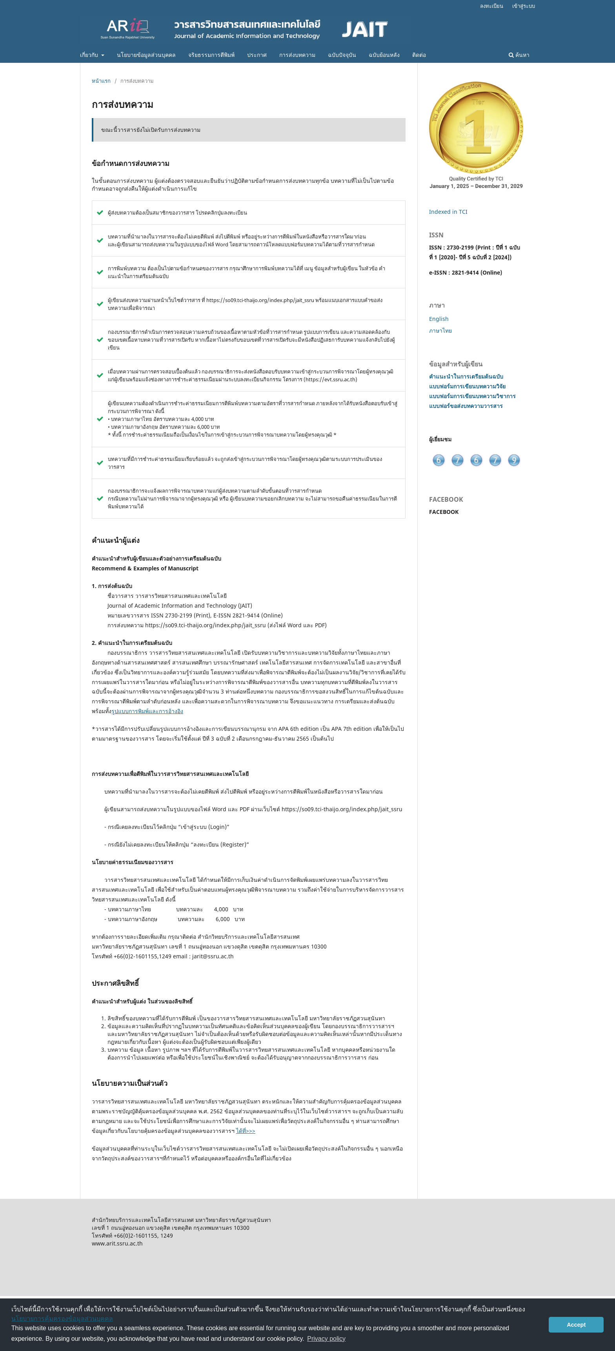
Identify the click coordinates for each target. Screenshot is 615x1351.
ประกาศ (257, 54)
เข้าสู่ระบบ (523, 5)
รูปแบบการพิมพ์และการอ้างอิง (147, 711)
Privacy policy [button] (326, 1338)
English (439, 318)
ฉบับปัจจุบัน (342, 54)
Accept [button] (576, 1325)
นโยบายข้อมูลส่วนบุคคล (146, 54)
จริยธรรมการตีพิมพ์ (211, 54)
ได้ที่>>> (245, 1130)
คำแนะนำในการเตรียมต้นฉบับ (466, 376)
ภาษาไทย (440, 330)
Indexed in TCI (448, 211)
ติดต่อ (419, 54)
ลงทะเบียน (491, 5)
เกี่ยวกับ (90, 54)
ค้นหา (519, 54)
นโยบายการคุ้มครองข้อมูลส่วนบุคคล (62, 1318)
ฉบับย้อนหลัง (384, 54)
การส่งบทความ (297, 54)
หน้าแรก (101, 80)
